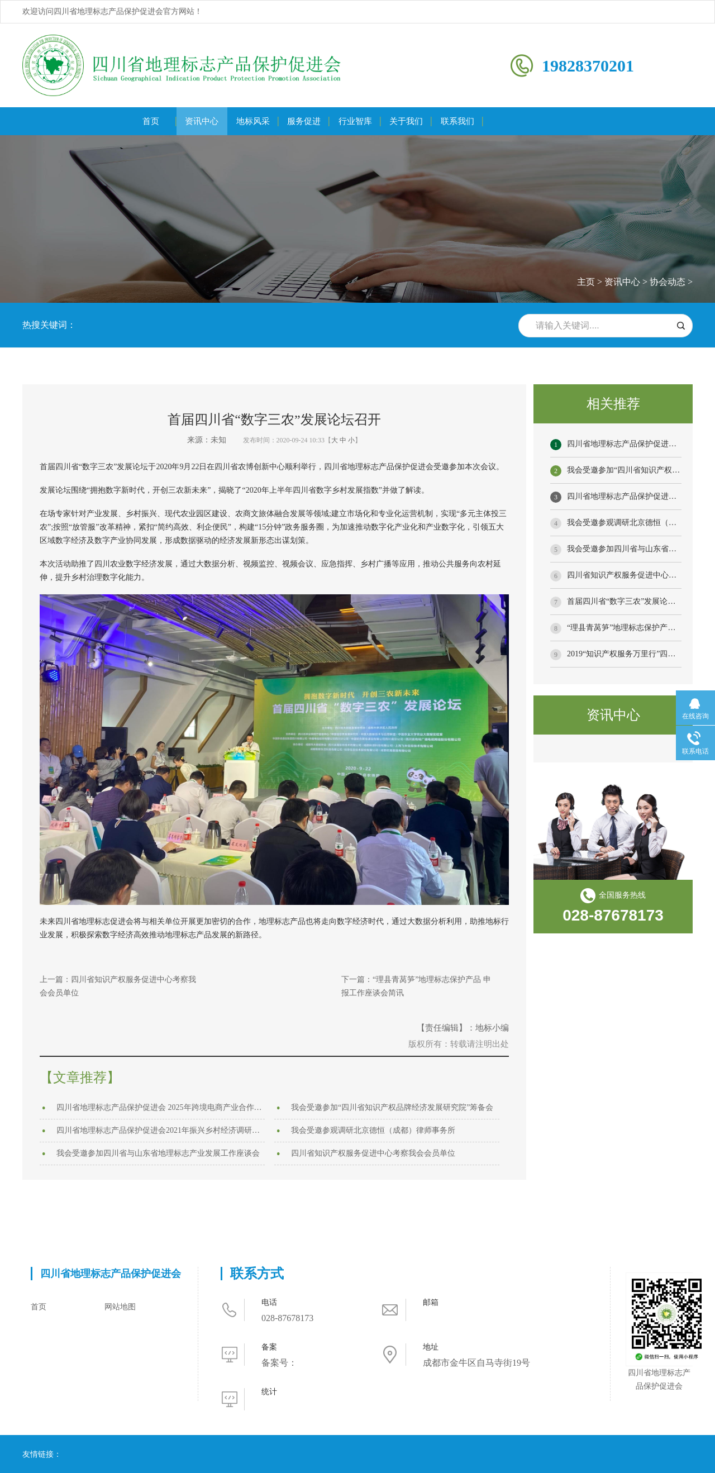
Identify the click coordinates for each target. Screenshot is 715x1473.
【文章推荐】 (80, 1077)
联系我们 (457, 121)
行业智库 (355, 121)
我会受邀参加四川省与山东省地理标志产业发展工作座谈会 (158, 1153)
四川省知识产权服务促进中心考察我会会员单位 (373, 1153)
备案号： (279, 1362)
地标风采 (253, 121)
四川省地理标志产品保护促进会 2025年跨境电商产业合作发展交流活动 (160, 1107)
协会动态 (667, 282)
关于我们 (406, 121)
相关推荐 (613, 404)
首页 (150, 121)
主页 (586, 282)
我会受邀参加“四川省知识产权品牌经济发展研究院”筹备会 (392, 1107)
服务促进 (304, 121)
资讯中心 (201, 121)
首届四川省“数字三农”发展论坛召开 (629, 601)
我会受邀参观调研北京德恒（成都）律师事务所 (373, 1130)
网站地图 (120, 1307)
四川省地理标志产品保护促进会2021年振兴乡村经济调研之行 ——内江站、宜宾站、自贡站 (160, 1130)
